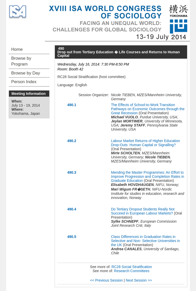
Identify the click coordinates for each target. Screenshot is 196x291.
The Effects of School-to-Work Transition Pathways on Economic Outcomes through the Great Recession (148, 109)
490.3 (71, 172)
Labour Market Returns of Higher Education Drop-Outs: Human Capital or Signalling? (145, 143)
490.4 (71, 209)
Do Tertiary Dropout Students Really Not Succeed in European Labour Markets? (143, 211)
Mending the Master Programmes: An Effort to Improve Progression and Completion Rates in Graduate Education (147, 176)
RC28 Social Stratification (132, 267)
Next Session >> (139, 280)
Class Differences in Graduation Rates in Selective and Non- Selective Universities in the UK (145, 241)
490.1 (71, 105)
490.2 (71, 141)
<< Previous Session (106, 280)
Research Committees (132, 271)
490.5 (71, 237)
